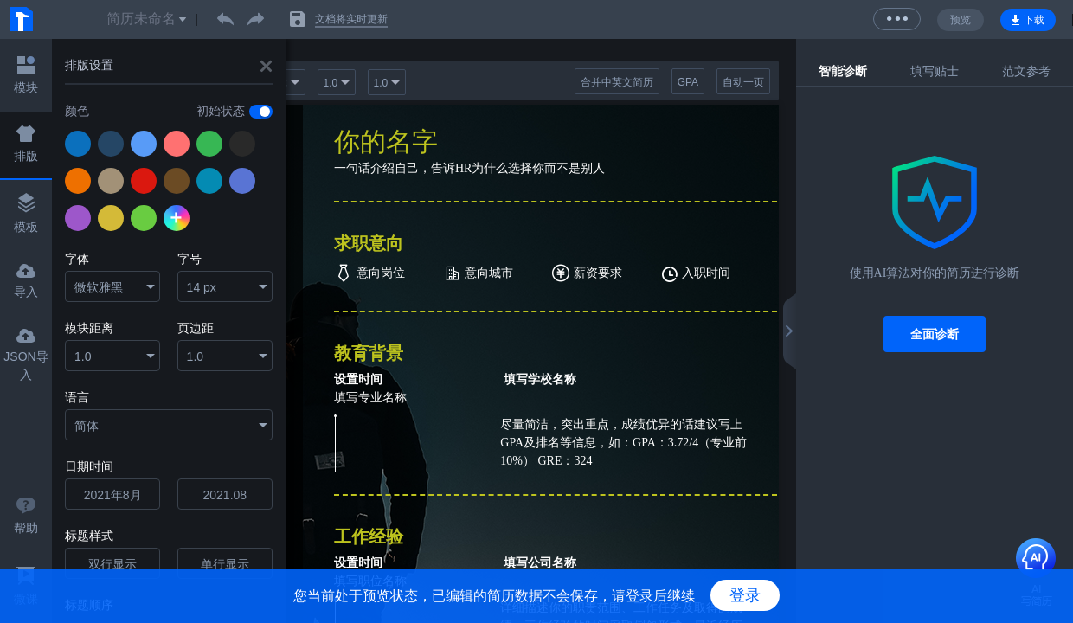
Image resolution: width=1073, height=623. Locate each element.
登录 (745, 595)
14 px (201, 287)
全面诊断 (934, 334)
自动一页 (743, 82)
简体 (86, 426)
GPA (688, 82)
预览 (960, 20)
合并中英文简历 (617, 82)
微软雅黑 (98, 287)
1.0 (82, 356)
